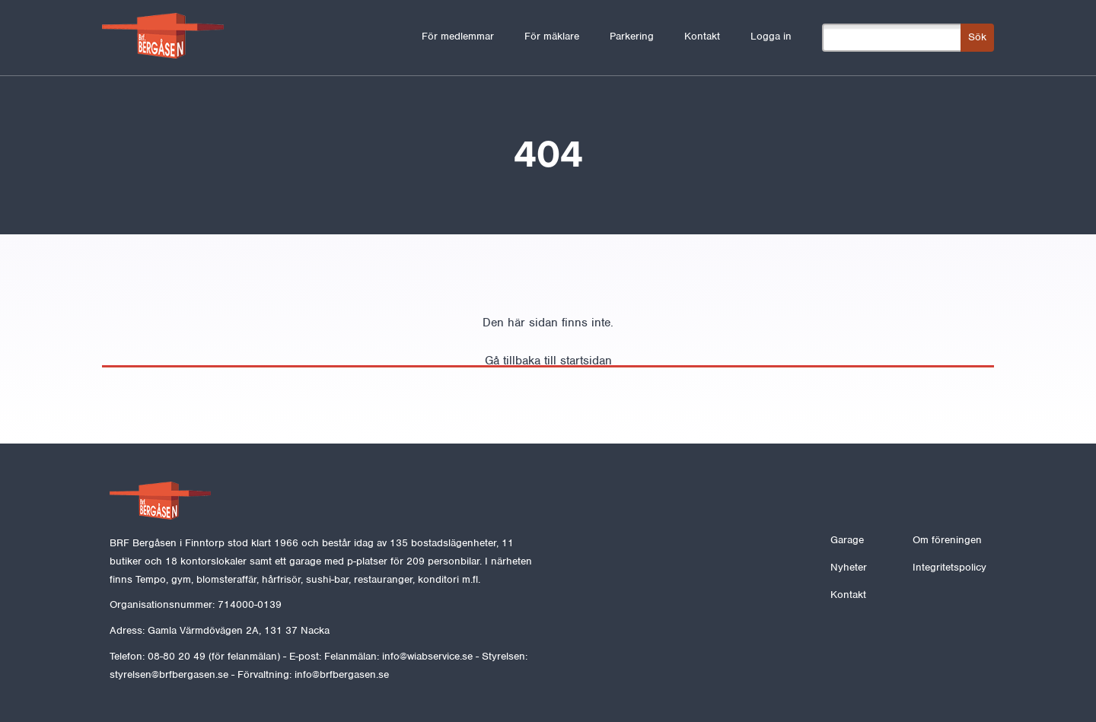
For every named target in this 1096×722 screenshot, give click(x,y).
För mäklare (551, 36)
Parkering (632, 36)
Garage (847, 539)
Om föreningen (947, 539)
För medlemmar (458, 36)
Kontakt (702, 36)
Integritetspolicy (949, 567)
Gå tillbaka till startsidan (548, 360)
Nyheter (848, 567)
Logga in (771, 36)
